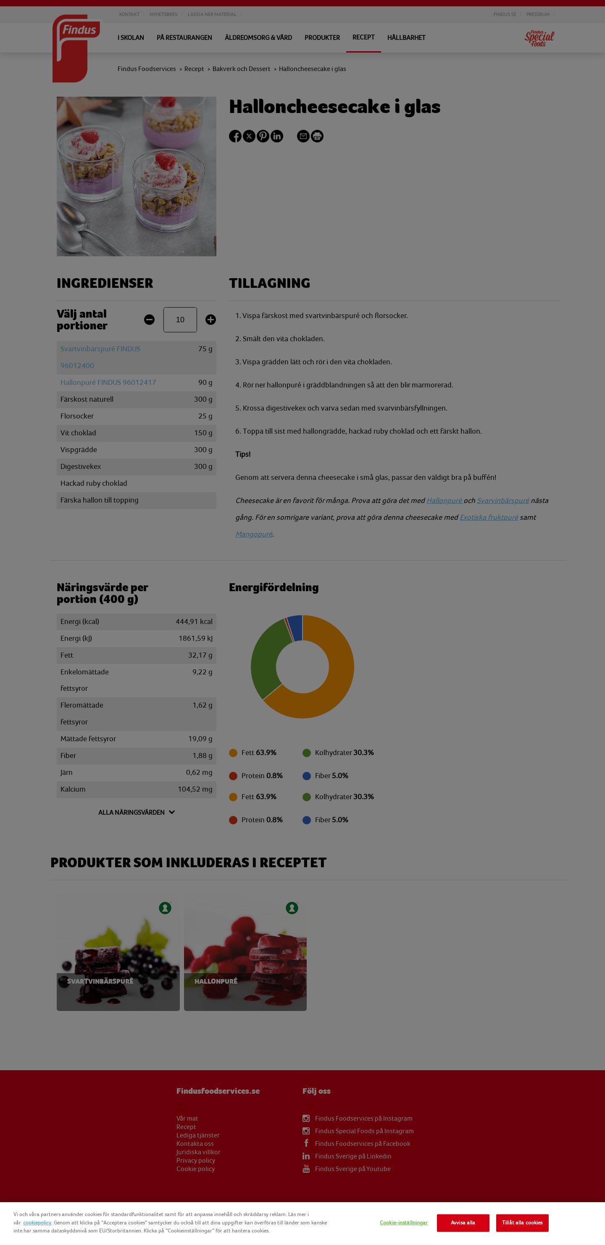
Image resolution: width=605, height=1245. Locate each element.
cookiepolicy (37, 1223)
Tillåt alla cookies (522, 1223)
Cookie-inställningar (404, 1223)
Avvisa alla (463, 1223)
